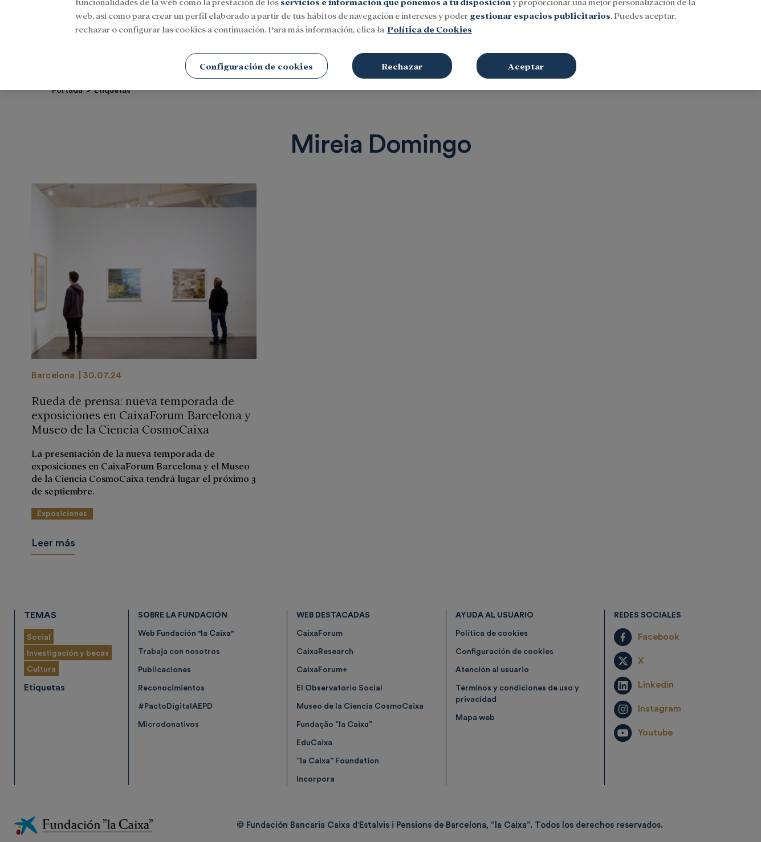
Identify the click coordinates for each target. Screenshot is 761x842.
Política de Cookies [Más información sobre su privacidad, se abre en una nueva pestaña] (429, 14)
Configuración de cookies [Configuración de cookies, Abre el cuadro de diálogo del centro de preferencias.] (256, 51)
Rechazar (401, 51)
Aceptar (526, 51)
